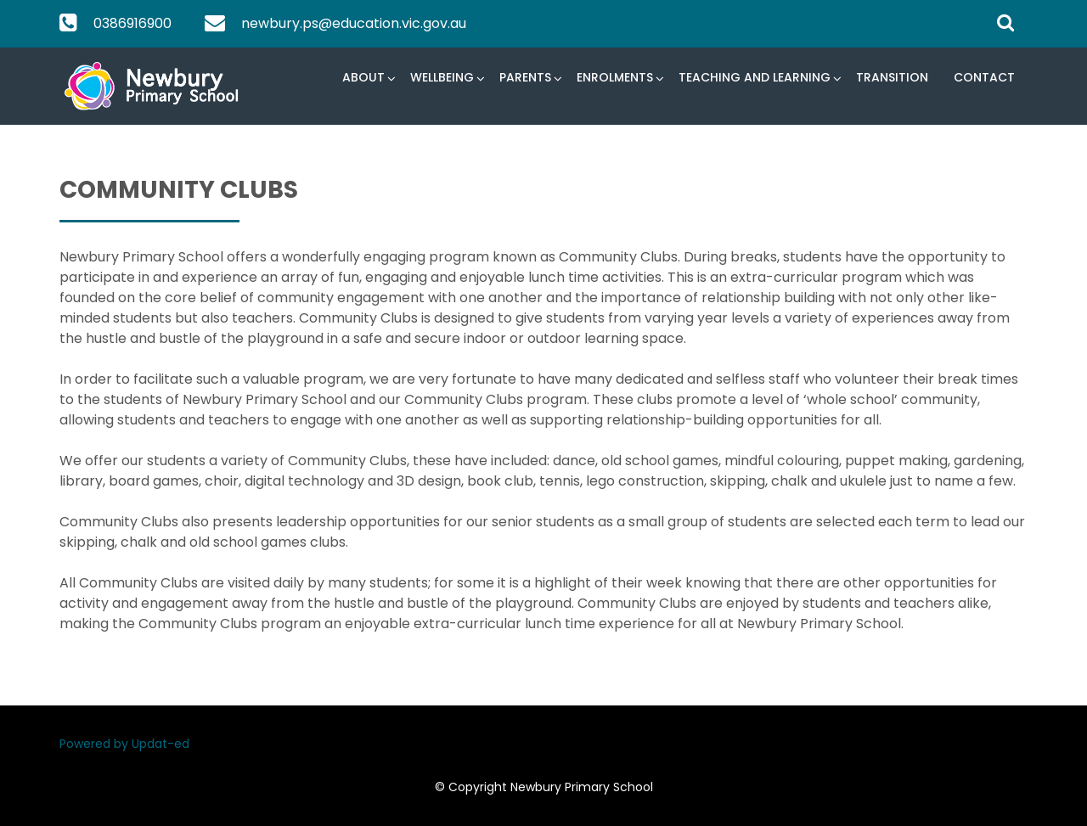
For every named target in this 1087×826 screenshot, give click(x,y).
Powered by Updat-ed (124, 743)
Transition (892, 77)
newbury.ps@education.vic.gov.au (353, 23)
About (363, 77)
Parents (525, 77)
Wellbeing (442, 77)
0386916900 (132, 23)
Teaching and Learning (755, 77)
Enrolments (615, 77)
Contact (984, 77)
